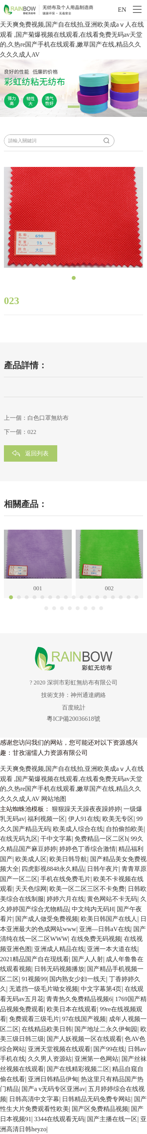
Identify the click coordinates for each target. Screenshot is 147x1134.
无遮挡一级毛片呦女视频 (43, 988)
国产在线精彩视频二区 (78, 1069)
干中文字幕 (56, 838)
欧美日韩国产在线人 (109, 918)
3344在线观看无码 (59, 1119)
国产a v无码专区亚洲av (53, 1089)
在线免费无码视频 (96, 938)
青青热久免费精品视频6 (79, 999)
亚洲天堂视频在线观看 (59, 1049)
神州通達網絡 (88, 695)
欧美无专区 (118, 818)
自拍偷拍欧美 (124, 829)
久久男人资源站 (50, 1058)
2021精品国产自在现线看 (34, 959)
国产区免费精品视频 (100, 1108)
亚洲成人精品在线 (59, 949)
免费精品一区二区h (101, 838)
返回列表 (37, 453)
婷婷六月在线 (65, 899)
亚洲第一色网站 (96, 1058)
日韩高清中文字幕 (34, 1099)
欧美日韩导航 (68, 859)
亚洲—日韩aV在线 (105, 929)
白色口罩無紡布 (48, 418)
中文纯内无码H (93, 909)
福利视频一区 (46, 818)
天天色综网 (31, 888)
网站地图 (53, 798)
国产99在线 (109, 1049)
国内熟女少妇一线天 (77, 979)
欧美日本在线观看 (72, 1009)
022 (31, 432)
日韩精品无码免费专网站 (96, 1099)
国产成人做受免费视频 (46, 918)
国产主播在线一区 (112, 1119)
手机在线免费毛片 (65, 879)
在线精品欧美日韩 (47, 1029)
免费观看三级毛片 (34, 1019)
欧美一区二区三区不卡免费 (87, 888)
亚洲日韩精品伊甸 (53, 1079)
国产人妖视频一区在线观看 (84, 1038)
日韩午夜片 (102, 868)
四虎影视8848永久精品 (53, 868)
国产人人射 (87, 959)
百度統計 (73, 707)
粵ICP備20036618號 (73, 718)
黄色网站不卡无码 (112, 899)
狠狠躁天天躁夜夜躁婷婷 (86, 809)
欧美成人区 (31, 859)
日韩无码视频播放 (59, 969)
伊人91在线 (84, 818)
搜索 (106, 141)
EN (122, 9)
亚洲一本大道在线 (112, 949)
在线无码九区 (19, 838)
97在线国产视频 (84, 1019)
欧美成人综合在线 (78, 829)
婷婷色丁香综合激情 (87, 849)
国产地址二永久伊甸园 (105, 1029)
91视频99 (34, 979)
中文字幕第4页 (101, 988)
